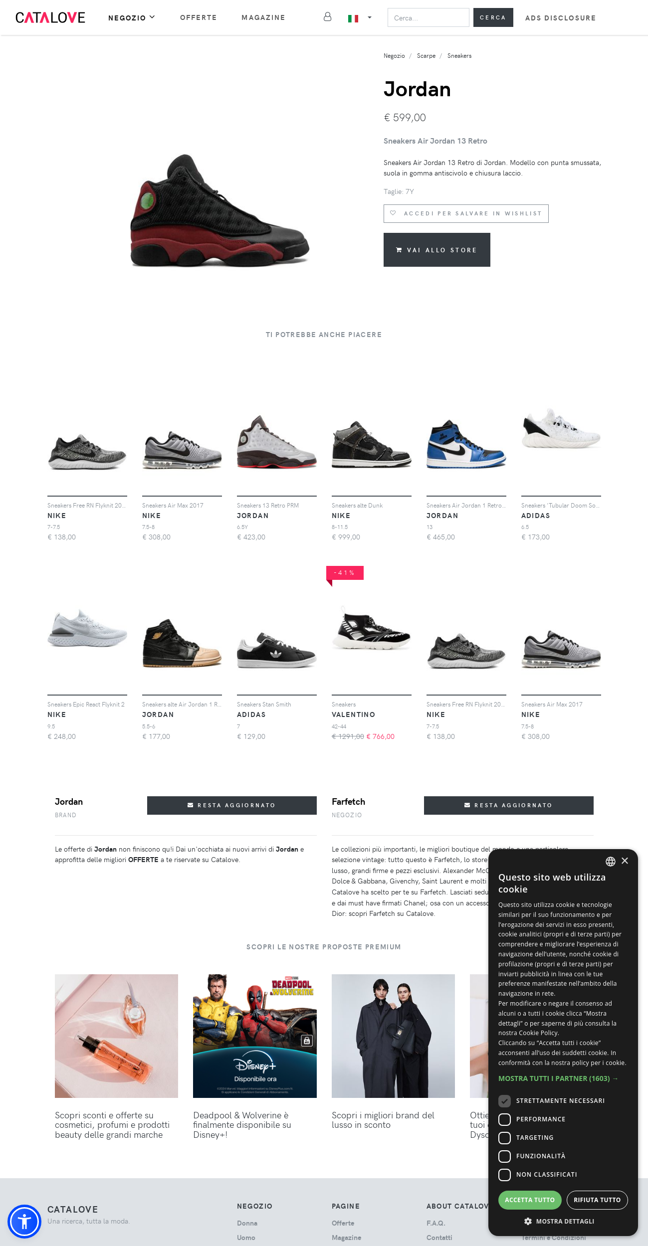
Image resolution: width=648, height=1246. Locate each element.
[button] (24, 1221)
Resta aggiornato (232, 805)
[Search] (428, 17)
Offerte (199, 17)
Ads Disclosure (561, 17)
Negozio (132, 17)
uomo (246, 1237)
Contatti (439, 1237)
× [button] (624, 861)
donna (247, 1223)
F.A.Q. (436, 1223)
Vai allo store (437, 250)
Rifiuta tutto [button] (597, 1200)
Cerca (493, 17)
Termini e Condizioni (553, 1237)
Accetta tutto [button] (530, 1200)
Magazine (263, 17)
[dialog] (563, 1042)
